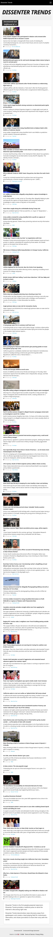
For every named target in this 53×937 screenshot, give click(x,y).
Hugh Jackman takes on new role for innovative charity (20, 306)
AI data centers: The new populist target (15, 766)
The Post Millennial (16, 46)
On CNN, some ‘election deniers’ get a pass (16, 755)
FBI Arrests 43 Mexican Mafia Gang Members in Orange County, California (25, 250)
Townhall (14, 136)
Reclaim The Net (14, 791)
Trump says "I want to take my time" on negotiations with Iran (22, 238)
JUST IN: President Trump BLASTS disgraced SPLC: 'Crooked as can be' (24, 847)
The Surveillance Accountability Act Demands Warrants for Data (22, 786)
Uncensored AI (18, 930)
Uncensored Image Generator (31, 930)
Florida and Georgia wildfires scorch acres (16, 369)
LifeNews (14, 281)
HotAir (13, 273)
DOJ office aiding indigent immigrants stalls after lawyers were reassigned (26, 390)
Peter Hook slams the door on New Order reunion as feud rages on (23, 828)
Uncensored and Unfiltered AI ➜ (10, 23)
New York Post (15, 212)
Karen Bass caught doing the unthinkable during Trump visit (21, 208)
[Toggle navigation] (50, 2)
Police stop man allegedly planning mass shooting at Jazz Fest (22, 294)
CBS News (14, 204)
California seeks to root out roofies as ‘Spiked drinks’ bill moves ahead (24, 693)
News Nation (15, 469)
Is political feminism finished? (12, 796)
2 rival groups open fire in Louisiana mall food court (19, 325)
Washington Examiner (17, 181)
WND (13, 225)
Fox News (14, 70)
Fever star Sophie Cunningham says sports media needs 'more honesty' (25, 681)
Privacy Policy (39, 934)
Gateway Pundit (15, 252)
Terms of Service (30, 934)
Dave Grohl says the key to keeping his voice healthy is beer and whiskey (25, 483)
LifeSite (12, 617)
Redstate (13, 751)
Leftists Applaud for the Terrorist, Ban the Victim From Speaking (22, 267)
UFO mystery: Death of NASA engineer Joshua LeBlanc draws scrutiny (24, 464)
